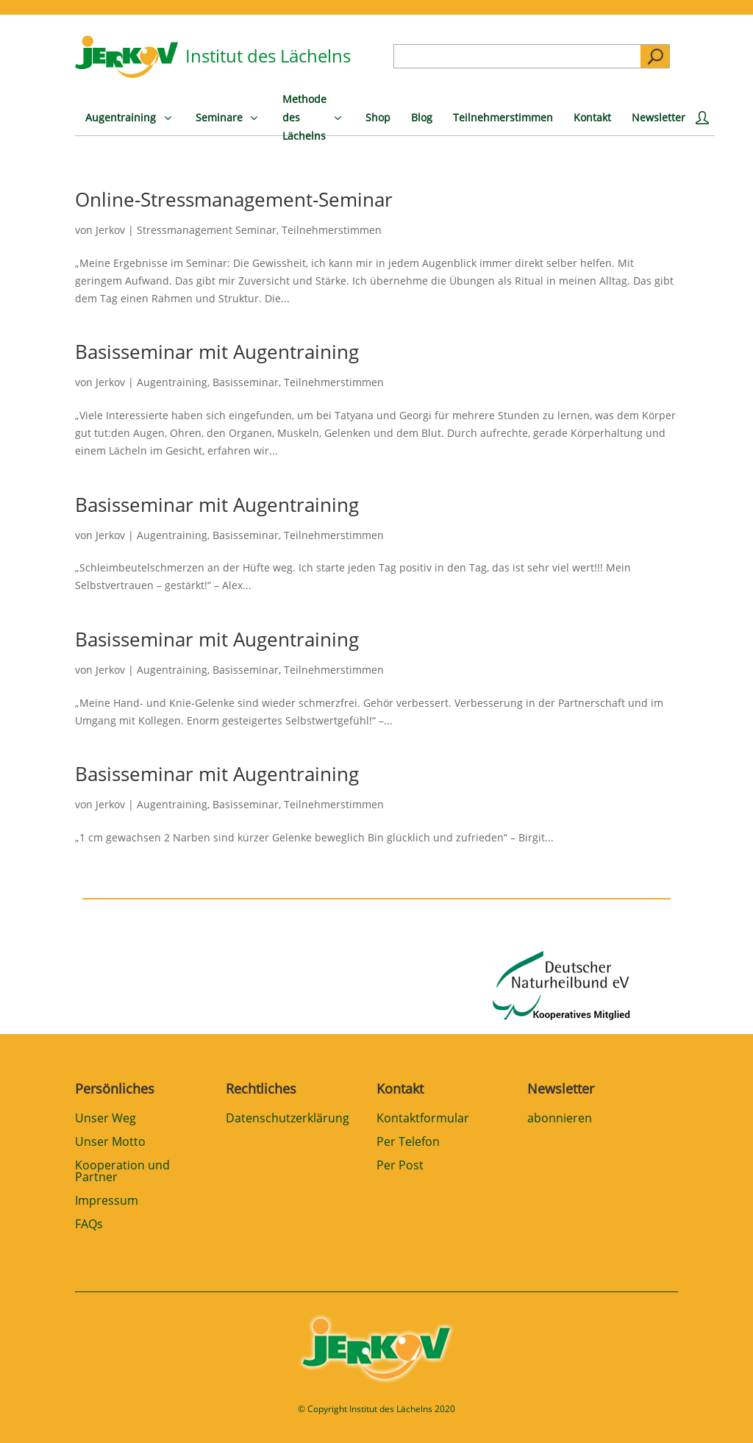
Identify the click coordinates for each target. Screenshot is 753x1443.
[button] (32, 1410)
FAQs (89, 1225)
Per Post (400, 1166)
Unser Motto (110, 1143)
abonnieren (559, 1119)
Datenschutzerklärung (287, 1119)
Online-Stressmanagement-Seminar (234, 199)
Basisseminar (246, 382)
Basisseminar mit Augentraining (217, 351)
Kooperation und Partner (122, 1172)
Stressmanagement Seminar (206, 230)
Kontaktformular (422, 1119)
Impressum (106, 1201)
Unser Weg (105, 1119)
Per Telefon (408, 1143)
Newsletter (560, 1088)
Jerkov (110, 230)
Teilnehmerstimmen (332, 230)
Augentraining (172, 382)
